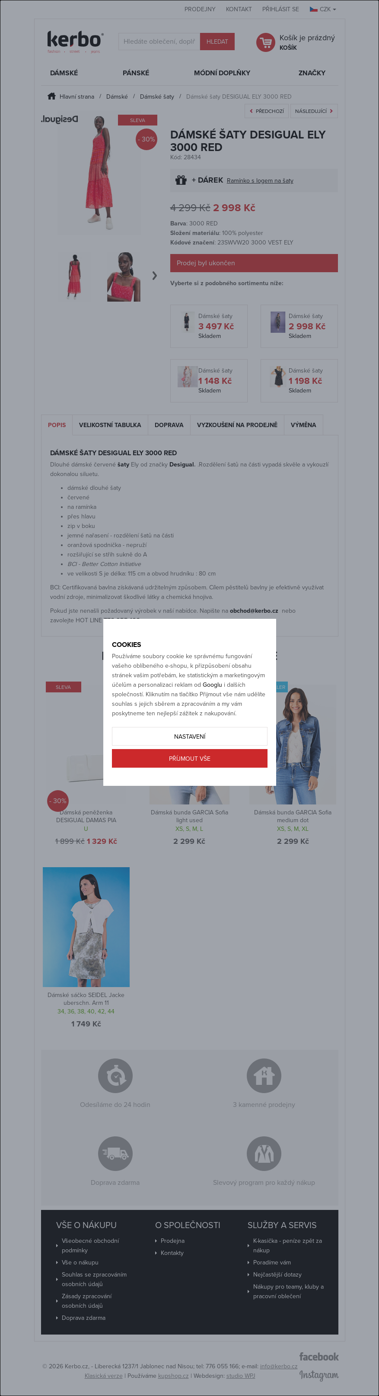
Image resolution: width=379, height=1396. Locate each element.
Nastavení (189, 736)
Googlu (212, 684)
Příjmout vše (189, 758)
